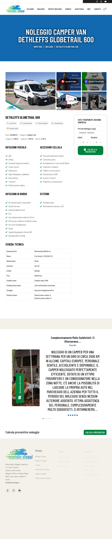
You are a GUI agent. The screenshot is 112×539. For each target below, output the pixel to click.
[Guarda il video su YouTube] (69, 81)
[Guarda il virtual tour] (94, 81)
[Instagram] (101, 1)
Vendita (68, 9)
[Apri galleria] (31, 91)
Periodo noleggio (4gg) (87, 128)
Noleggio (40, 9)
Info (88, 9)
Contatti (97, 9)
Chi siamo (30, 9)
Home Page (38, 46)
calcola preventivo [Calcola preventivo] (95, 432)
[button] (44, 418)
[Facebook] (97, 1)
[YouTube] (105, 1)
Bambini (94, 137)
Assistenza (79, 9)
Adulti (80, 137)
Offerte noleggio (55, 9)
